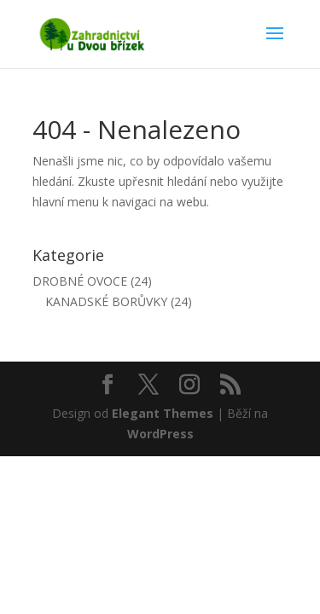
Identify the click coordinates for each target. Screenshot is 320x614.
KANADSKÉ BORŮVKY (106, 301)
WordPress (160, 434)
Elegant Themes (162, 413)
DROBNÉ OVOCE (79, 281)
